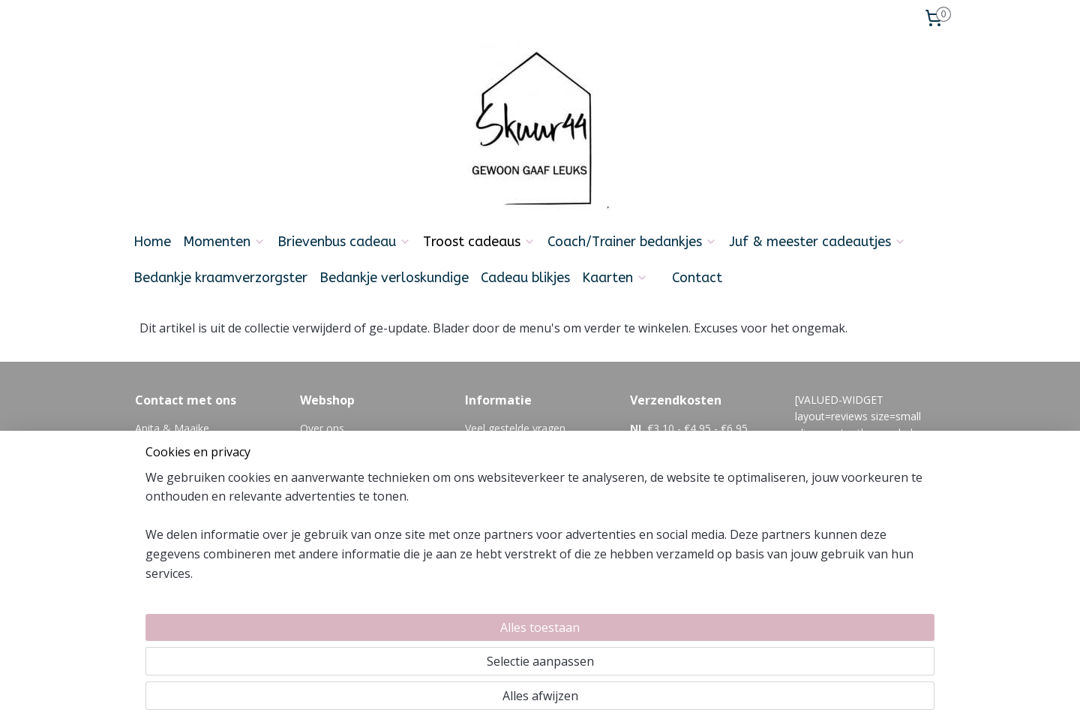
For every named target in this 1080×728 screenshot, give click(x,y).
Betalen (319, 462)
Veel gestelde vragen (515, 428)
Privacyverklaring (340, 529)
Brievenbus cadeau (344, 241)
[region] (441, 661)
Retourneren (330, 478)
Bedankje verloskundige (394, 277)
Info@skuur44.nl (174, 496)
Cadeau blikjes (525, 277)
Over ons (322, 428)
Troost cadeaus (479, 241)
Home (152, 241)
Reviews (320, 546)
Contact (697, 277)
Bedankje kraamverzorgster (221, 277)
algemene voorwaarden (522, 445)
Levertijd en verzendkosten (365, 445)
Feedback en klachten (517, 462)
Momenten (224, 241)
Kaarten (615, 277)
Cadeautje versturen (349, 496)
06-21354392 (224, 512)
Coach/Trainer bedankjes (632, 241)
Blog (476, 478)
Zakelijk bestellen (341, 512)
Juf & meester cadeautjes (817, 241)
